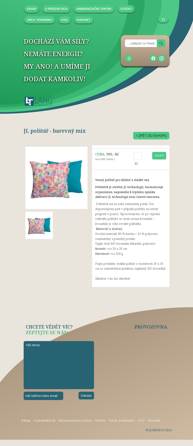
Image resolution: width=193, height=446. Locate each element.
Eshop (26, 420)
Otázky (100, 420)
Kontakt (154, 420)
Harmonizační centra (74, 420)
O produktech (44, 420)
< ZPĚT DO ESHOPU (151, 135)
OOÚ (141, 420)
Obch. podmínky (122, 420)
